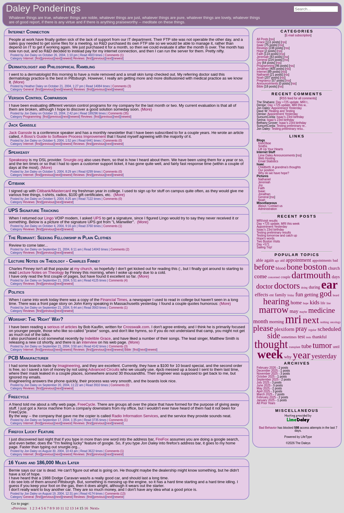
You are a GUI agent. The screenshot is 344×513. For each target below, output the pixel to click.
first (38, 58)
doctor (264, 286)
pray (301, 328)
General (262, 60)
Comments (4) (118, 280)
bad (335, 260)
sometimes (289, 337)
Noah (260, 77)
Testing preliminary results (274, 232)
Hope (260, 51)
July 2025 (263, 382)
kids (314, 302)
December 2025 (267, 370)
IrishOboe (264, 143)
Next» (94, 508)
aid (282, 260)
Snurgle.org (73, 160)
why (288, 357)
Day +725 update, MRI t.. (292, 102)
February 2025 (266, 397)
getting (311, 294)
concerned (273, 277)
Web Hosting (266, 158)
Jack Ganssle (22, 124)
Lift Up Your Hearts (270, 149)
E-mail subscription (298, 35)
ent (271, 295)
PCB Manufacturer (28, 357)
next (311, 320)
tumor (322, 345)
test (301, 336)
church (334, 268)
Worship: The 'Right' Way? (35, 319)
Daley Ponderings (43, 8)
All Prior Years (266, 403)
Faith (260, 54)
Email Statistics (268, 161)
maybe (303, 311)
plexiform (284, 329)
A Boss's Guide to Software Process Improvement (63, 136)
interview (89, 342)
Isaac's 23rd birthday (290, 117)
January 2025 (266, 400)
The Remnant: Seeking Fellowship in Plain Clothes (59, 237)
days (336, 276)
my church (83, 268)
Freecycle (18, 396)
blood (280, 268)
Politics (16, 291)
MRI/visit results (267, 220)
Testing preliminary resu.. (287, 128)
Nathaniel (263, 74)
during (314, 287)
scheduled (329, 329)
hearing (276, 301)
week (270, 354)
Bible (260, 86)
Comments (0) (112, 140)
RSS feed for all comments (298, 98)
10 (58, 508)
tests (308, 337)
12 (67, 508)
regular (312, 329)
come (260, 276)
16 (86, 508)
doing (304, 287)
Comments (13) (115, 493)
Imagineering (69, 365)
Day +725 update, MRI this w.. (287, 105)
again (269, 260)
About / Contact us (270, 206)
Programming (265, 65)
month (260, 321)
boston (315, 266)
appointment (298, 260)
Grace (261, 42)
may (294, 311)
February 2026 (266, 367)
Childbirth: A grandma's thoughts (279, 167)
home (296, 302)
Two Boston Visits (268, 241)
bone (295, 267)
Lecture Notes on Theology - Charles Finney (54, 260)
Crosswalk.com (136, 327)
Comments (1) (114, 55)
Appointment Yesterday (286, 108)
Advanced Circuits (103, 369)
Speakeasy (18, 152)
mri (293, 319)
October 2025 (266, 376)
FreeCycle (86, 404)
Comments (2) (119, 249)
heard (336, 295)
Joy (259, 62)
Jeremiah (263, 57)
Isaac (260, 45)
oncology (335, 322)
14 (76, 508)
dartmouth (311, 275)
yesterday (324, 356)
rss (272, 39)
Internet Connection (28, 31)
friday (290, 295)
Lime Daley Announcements (276, 155)
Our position (266, 170)
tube (306, 346)
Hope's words (265, 238)
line (329, 303)
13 (72, 508)
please (263, 328)
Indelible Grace (98, 338)
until (336, 347)
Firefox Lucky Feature (31, 431)
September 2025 (268, 379)
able (259, 260)
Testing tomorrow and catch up (277, 235)
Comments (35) (118, 113)
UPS (97, 218)
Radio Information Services (135, 416)
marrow (274, 309)
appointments (322, 260)
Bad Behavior (268, 427)
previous (47, 58)
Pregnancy (264, 80)
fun (299, 294)
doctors (287, 285)
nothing (324, 322)
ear (329, 284)
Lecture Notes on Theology (41, 272)
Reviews (262, 48)
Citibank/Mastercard (54, 191)
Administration (267, 209)
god (325, 293)
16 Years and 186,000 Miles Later (43, 462)
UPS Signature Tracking (33, 210)
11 (62, 508)
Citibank (16, 183)
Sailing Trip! (264, 247)
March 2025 (264, 394)
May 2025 (263, 388)
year (302, 354)
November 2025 (267, 373)
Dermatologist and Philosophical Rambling (51, 66)
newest (67, 58)
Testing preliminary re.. (291, 125)
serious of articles (62, 327)
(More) (18, 82)
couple (285, 277)
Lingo (49, 218)
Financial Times (113, 299)
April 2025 (263, 391)
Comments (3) (121, 86)
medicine (321, 310)
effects (261, 294)
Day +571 (263, 244)
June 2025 (264, 385)
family (280, 294)
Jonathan (263, 68)
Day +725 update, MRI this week (278, 223)
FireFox (162, 439)
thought (271, 344)
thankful (319, 336)
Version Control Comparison (37, 97)
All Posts (262, 39)
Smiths (262, 146)
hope (305, 303)
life (323, 303)
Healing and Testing (282, 111)
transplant (294, 347)
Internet (262, 71)
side (273, 335)
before (264, 267)
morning (276, 321)
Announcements (267, 83)
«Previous (19, 508)
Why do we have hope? (273, 173)
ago (277, 260)
